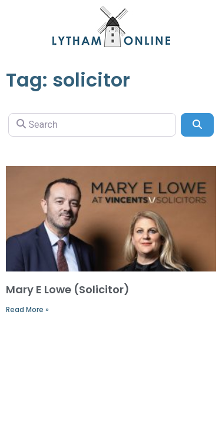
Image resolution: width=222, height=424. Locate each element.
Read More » (27, 309)
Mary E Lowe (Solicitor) (68, 289)
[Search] (92, 125)
